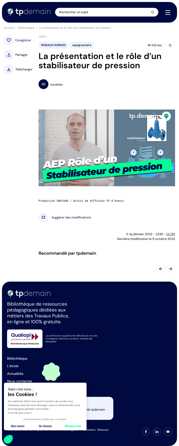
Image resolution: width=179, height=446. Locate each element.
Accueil (8, 27)
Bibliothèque (26, 27)
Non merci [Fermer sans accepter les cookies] (17, 426)
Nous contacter (19, 381)
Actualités (15, 373)
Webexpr (103, 429)
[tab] (146, 432)
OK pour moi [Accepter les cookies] (73, 426)
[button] (71, 217)
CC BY (170, 234)
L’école (12, 366)
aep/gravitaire (81, 45)
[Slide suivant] (170, 268)
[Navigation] (167, 12)
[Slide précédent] (160, 268)
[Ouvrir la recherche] (107, 12)
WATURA (63, 201)
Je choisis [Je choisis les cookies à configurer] (45, 426)
